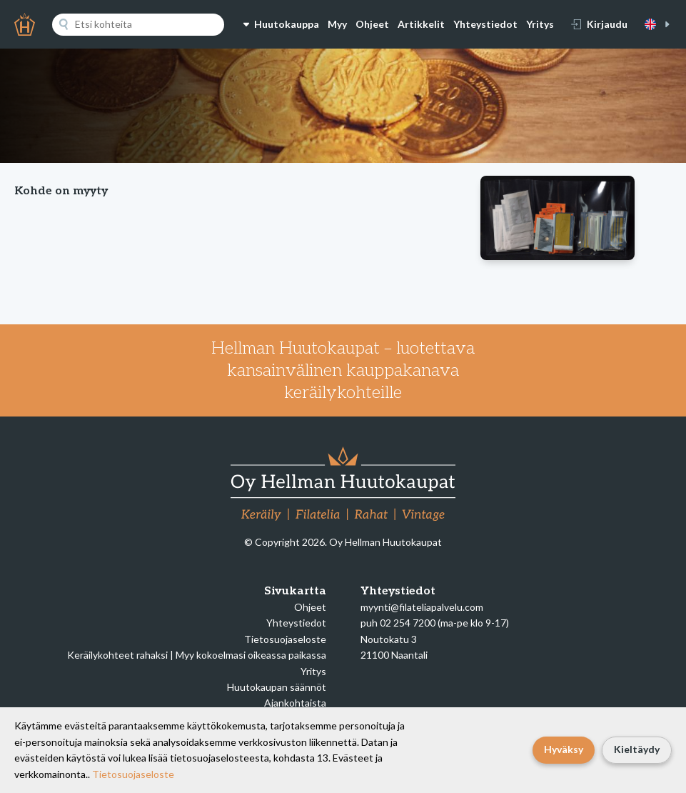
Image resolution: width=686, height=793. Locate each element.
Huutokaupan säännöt (276, 687)
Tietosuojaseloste (285, 639)
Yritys (540, 24)
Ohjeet (372, 24)
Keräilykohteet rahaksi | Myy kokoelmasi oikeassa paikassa (196, 655)
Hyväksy (563, 749)
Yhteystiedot (485, 24)
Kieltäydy (637, 749)
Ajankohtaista (295, 703)
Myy (337, 24)
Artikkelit (421, 24)
